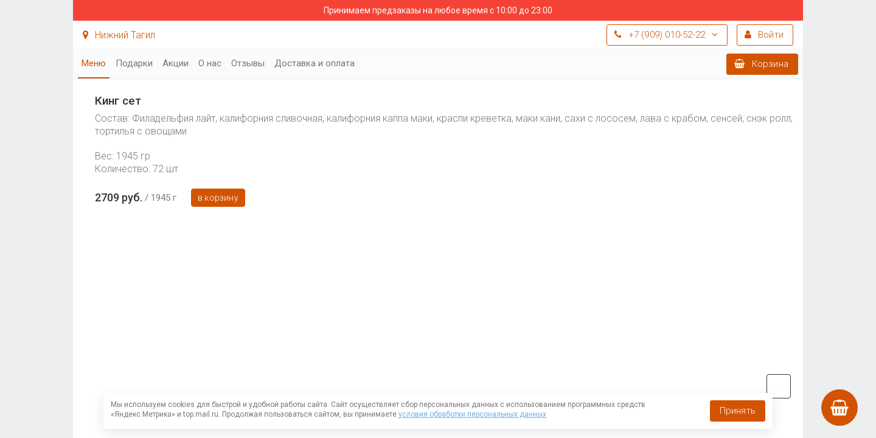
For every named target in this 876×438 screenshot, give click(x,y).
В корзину (218, 198)
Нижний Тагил (119, 35)
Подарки (134, 63)
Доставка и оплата (314, 63)
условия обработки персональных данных (472, 414)
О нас (209, 63)
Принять (738, 410)
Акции (175, 63)
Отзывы (248, 63)
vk (778, 386)
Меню (94, 63)
